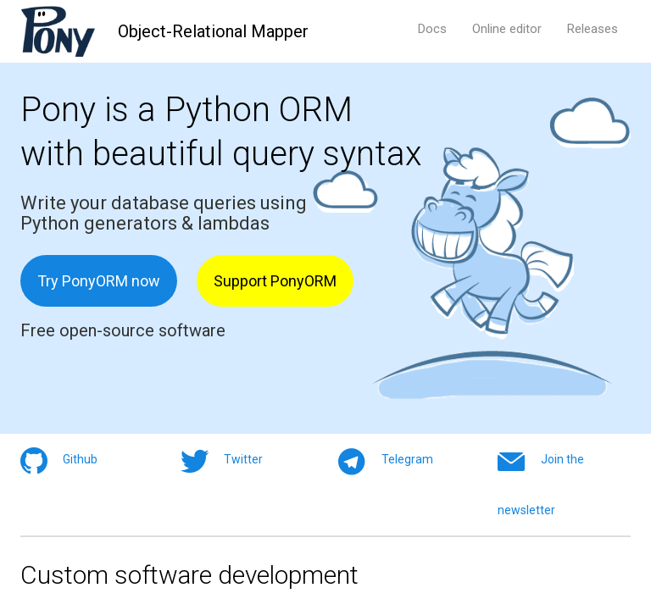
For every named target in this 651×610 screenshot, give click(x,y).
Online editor (507, 28)
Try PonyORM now (98, 281)
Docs (432, 28)
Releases (592, 28)
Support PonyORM (275, 281)
